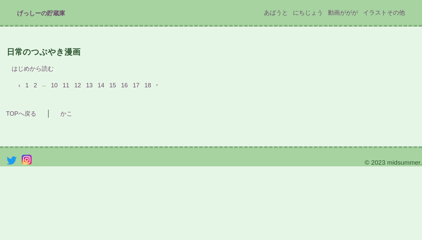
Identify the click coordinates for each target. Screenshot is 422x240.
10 (54, 85)
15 (112, 85)
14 (101, 85)
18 (147, 85)
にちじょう (308, 12)
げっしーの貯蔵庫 (41, 13)
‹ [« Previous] (19, 85)
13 (89, 85)
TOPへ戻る (18, 113)
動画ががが (343, 12)
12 (77, 85)
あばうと (276, 12)
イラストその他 (384, 12)
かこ (66, 113)
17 (136, 85)
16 (124, 85)
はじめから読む (33, 68)
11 (66, 85)
